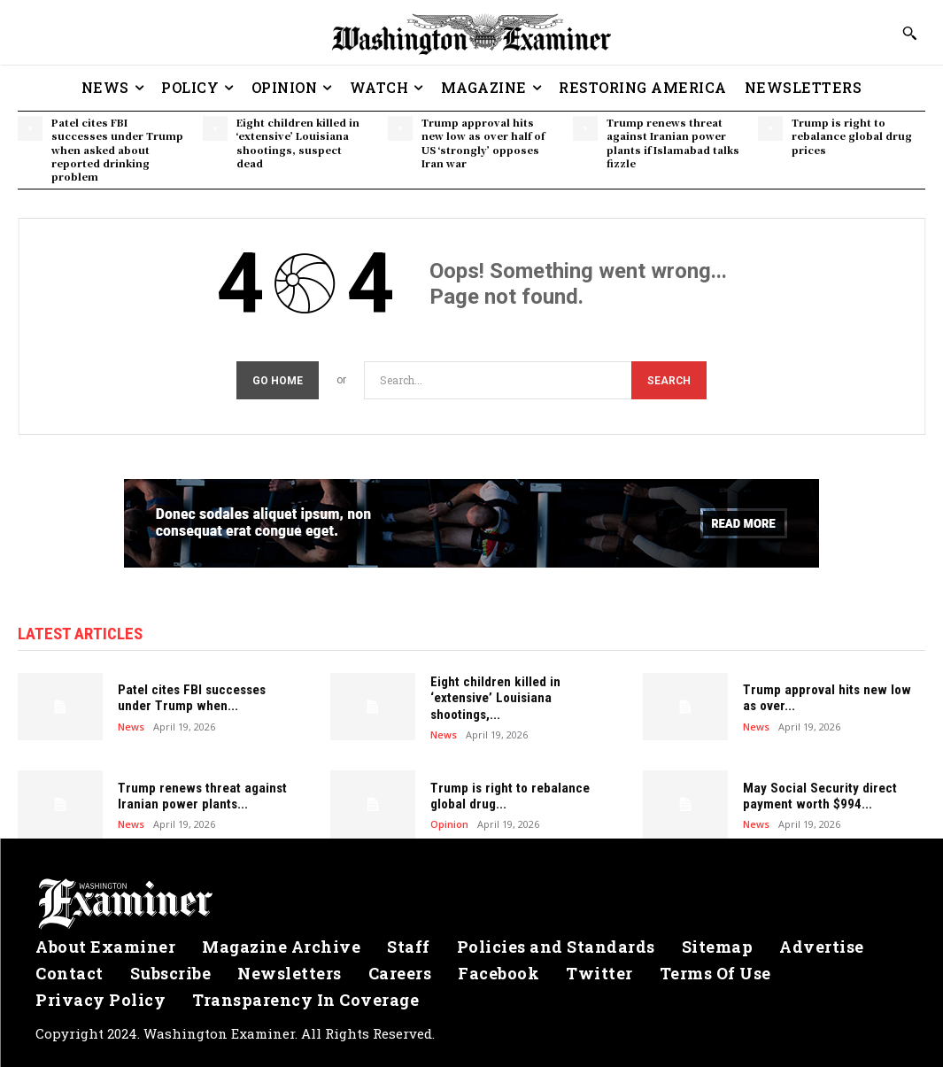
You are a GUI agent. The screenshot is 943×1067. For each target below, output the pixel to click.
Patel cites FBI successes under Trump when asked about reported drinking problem (117, 149)
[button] (909, 33)
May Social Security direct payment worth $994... (818, 796)
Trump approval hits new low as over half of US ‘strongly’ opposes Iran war (483, 142)
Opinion (449, 824)
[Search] (669, 380)
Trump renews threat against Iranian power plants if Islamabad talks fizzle (673, 142)
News (131, 726)
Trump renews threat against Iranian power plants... (200, 796)
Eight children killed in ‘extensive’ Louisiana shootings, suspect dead (297, 142)
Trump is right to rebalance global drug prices (852, 136)
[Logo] (471, 904)
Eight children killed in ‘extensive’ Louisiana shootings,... (493, 698)
